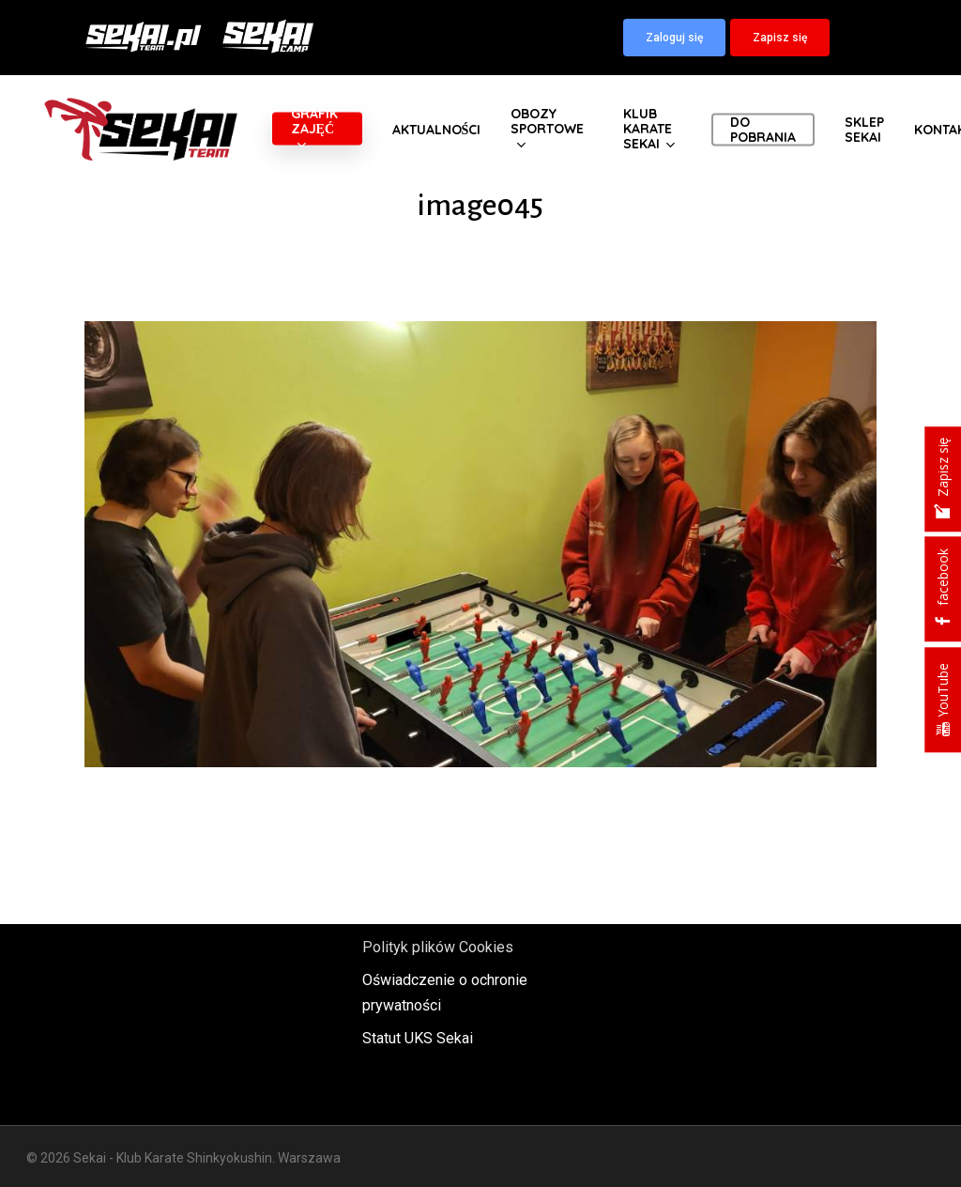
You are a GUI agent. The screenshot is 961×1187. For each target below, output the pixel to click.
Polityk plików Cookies (437, 947)
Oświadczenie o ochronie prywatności (444, 992)
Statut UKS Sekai (417, 1038)
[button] (674, 37)
